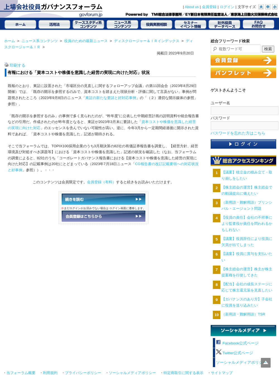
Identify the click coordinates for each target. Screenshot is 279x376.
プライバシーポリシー (83, 373)
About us (192, 7)
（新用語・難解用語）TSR (243, 314)
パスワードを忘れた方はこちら (238, 133)
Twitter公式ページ (234, 353)
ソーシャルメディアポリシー (241, 362)
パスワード (220, 118)
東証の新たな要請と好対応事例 (110, 98)
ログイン (227, 7)
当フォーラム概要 (20, 373)
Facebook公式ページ (237, 343)
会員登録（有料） (101, 182)
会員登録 (209, 7)
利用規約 (50, 373)
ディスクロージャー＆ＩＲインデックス (146, 41)
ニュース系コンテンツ (39, 41)
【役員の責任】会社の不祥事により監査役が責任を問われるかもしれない (247, 223)
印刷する (17, 65)
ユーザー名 (220, 103)
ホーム (9, 41)
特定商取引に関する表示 (183, 373)
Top (266, 363)
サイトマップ (222, 373)
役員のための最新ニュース (86, 41)
